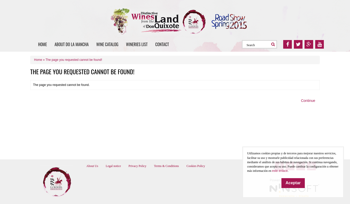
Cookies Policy (195, 166)
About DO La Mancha (72, 44)
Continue (308, 101)
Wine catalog (107, 44)
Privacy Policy (137, 166)
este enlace (280, 171)
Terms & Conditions (166, 166)
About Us (92, 166)
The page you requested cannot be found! (73, 60)
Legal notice (113, 166)
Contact (162, 44)
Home (42, 44)
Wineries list (137, 44)
